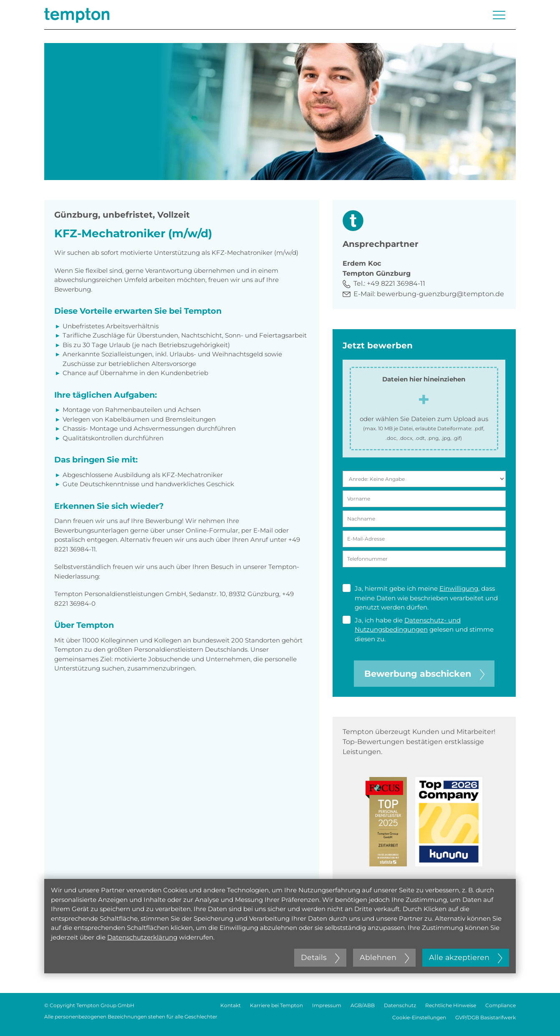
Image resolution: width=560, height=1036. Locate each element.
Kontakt (230, 1005)
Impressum (326, 1005)
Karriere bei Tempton (276, 1005)
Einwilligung (458, 588)
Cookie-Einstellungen (419, 1017)
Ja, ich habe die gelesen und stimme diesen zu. (418, 629)
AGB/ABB (363, 1005)
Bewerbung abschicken (424, 673)
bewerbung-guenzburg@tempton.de (440, 294)
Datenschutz (400, 1005)
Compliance (500, 1005)
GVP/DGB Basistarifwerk (485, 1017)
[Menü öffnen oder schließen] (499, 15)
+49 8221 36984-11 (396, 283)
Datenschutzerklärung (142, 937)
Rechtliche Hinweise (450, 1005)
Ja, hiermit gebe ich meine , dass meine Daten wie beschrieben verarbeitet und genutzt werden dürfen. (420, 597)
